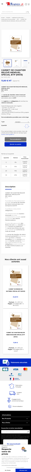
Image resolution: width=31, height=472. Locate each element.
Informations (6, 415)
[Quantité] (26, 126)
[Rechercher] (15, 11)
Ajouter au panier (15, 144)
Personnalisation (15, 139)
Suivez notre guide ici (7, 134)
